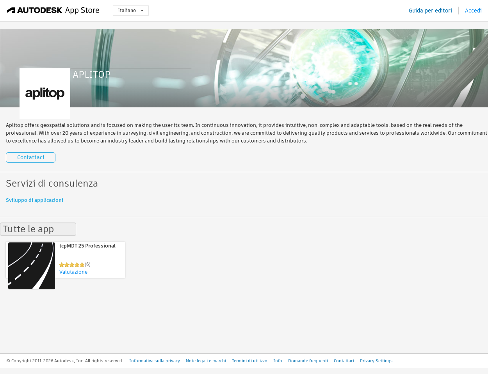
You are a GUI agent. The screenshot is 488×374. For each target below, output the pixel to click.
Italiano (131, 10)
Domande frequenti (308, 361)
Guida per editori (430, 10)
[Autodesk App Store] (53, 10)
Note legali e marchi (206, 361)
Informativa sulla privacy (154, 361)
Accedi (473, 10)
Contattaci (30, 157)
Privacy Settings (376, 361)
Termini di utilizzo (249, 361)
